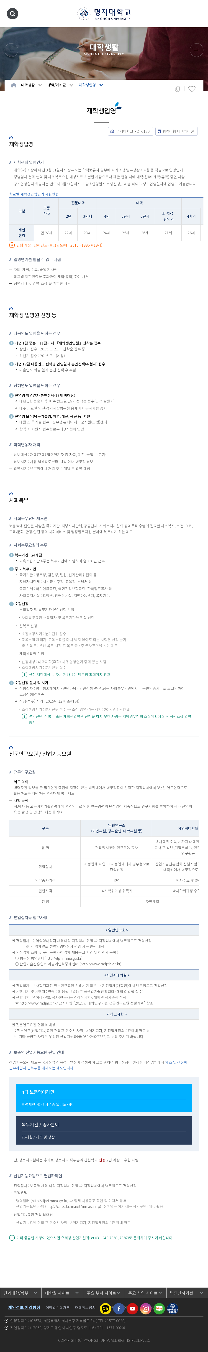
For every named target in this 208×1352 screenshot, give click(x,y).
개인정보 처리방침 (24, 1307)
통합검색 (12, 13)
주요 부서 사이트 (101, 1293)
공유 (177, 88)
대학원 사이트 (57, 1293)
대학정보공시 (85, 1307)
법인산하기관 (181, 1293)
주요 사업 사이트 (143, 1293)
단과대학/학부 (16, 1293)
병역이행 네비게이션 (178, 131)
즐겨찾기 (191, 88)
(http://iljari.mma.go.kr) (50, 1200)
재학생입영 (87, 84)
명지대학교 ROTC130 (133, 131)
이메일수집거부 (58, 1307)
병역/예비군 (57, 84)
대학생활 (28, 84)
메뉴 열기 (197, 13)
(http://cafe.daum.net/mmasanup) (73, 1206)
